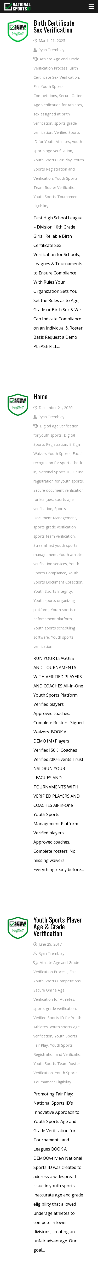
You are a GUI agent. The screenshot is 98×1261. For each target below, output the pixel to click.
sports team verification (54, 536)
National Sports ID (54, 471)
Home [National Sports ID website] (40, 396)
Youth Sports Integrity (52, 591)
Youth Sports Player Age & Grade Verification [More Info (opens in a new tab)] (57, 926)
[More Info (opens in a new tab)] (18, 921)
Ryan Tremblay (51, 49)
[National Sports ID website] (17, 6)
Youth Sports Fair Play (52, 159)
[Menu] (91, 6)
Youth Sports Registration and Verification (58, 169)
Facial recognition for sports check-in (58, 462)
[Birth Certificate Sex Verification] (18, 24)
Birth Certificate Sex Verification (53, 26)
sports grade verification (54, 526)
